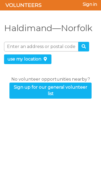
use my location (27, 59)
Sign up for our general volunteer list (50, 90)
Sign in (90, 4)
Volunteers (23, 5)
